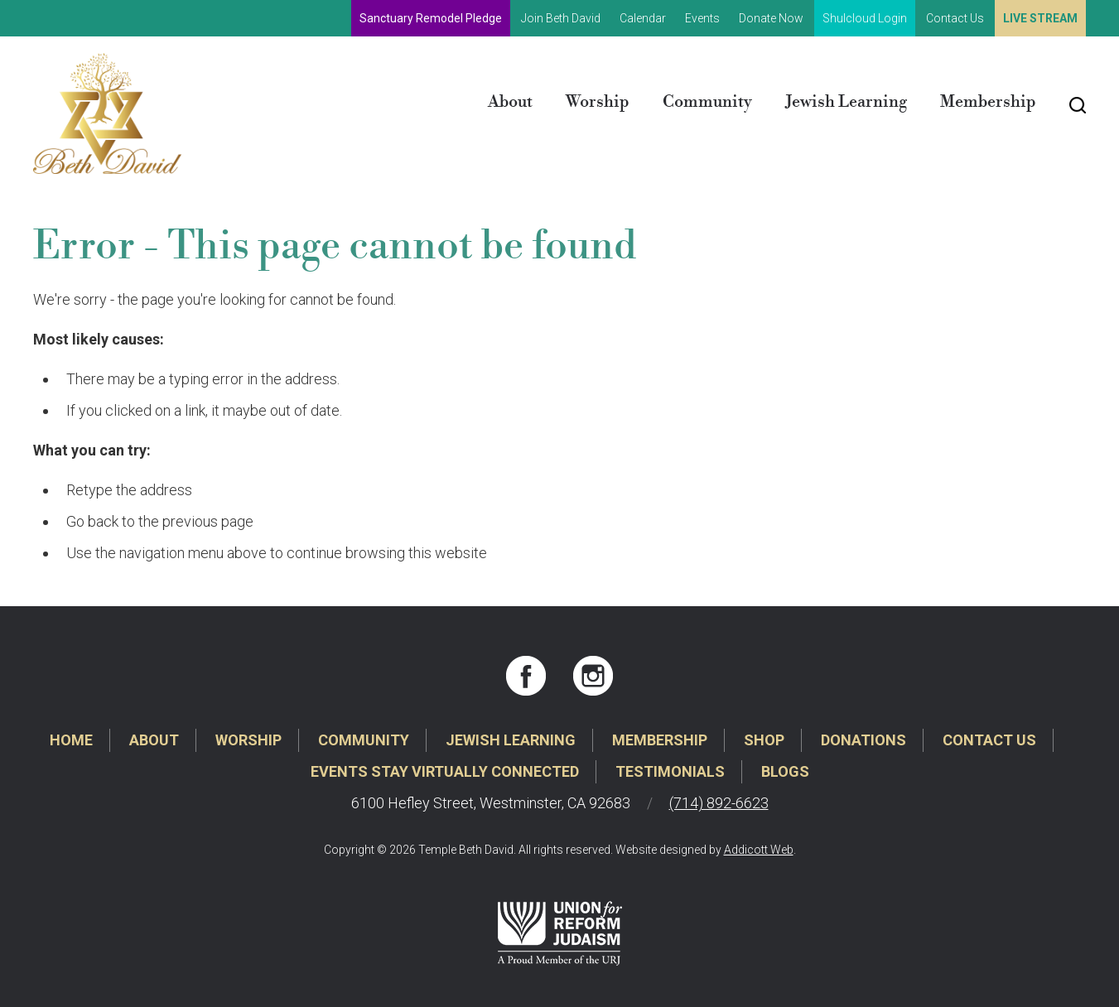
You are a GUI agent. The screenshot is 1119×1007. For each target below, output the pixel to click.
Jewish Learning (846, 102)
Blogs (785, 771)
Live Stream (1040, 18)
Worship (597, 102)
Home (71, 740)
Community (707, 102)
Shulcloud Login (864, 18)
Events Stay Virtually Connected (445, 771)
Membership (988, 102)
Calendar (643, 18)
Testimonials (670, 771)
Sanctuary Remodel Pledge (430, 18)
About (510, 102)
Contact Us (955, 18)
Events (702, 18)
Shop (764, 740)
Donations (863, 740)
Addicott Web (758, 849)
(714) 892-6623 (719, 803)
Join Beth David (560, 18)
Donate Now (771, 18)
